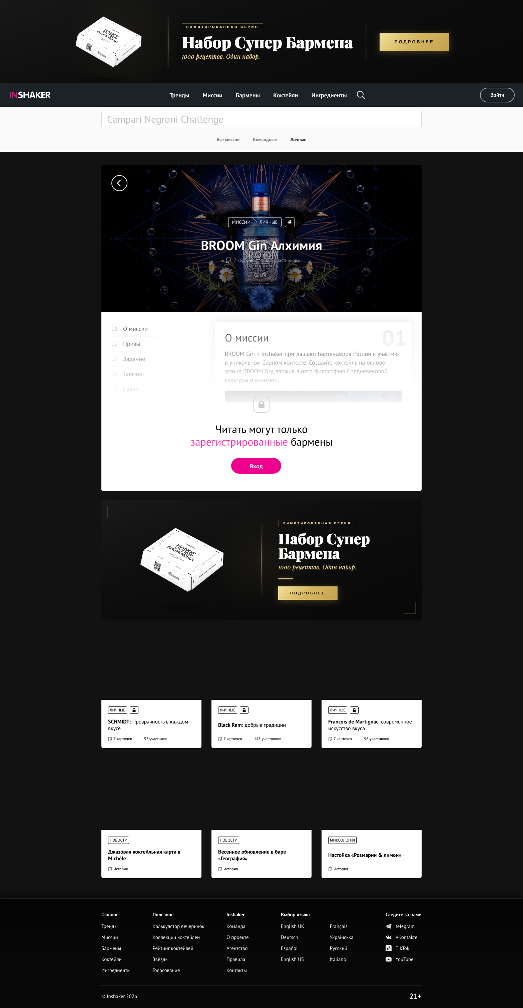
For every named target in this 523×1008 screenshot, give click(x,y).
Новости (118, 840)
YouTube (400, 959)
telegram (400, 926)
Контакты (236, 970)
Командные (265, 139)
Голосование (166, 970)
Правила (235, 959)
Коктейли (285, 95)
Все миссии (228, 139)
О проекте (237, 937)
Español (289, 948)
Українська (342, 937)
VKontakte (401, 937)
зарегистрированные (239, 442)
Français (339, 926)
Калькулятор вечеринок (178, 926)
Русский (338, 948)
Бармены (248, 95)
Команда (235, 926)
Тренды (179, 95)
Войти (497, 95)
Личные (298, 139)
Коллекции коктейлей (176, 937)
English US (292, 959)
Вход (256, 466)
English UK (292, 926)
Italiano (338, 959)
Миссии (212, 95)
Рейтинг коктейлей (172, 948)
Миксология (342, 840)
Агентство (237, 948)
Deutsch (289, 937)
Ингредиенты (329, 95)
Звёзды (160, 959)
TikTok (397, 948)
